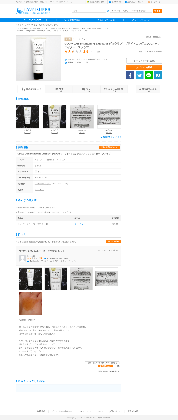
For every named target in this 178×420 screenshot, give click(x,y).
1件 (98, 51)
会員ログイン (117, 2)
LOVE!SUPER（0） (43, 184)
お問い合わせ (115, 411)
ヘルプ (100, 411)
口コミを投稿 (113, 241)
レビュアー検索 (107, 20)
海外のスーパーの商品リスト (34, 28)
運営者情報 (133, 411)
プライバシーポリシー (61, 411)
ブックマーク (156, 2)
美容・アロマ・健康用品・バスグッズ (96, 28)
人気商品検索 (74, 20)
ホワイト (41, 172)
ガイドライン (84, 411)
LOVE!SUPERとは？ (38, 20)
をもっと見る (111, 137)
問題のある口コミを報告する (108, 371)
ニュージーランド (80, 39)
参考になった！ (106, 366)
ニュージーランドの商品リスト (58, 28)
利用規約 (41, 411)
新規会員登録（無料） (98, 2)
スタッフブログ (142, 20)
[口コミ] (27, 133)
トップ (18, 28)
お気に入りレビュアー (136, 2)
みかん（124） (32, 256)
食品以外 (76, 28)
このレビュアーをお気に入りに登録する (102, 363)
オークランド (80, 224)
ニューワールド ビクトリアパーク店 (32, 224)
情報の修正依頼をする (109, 147)
